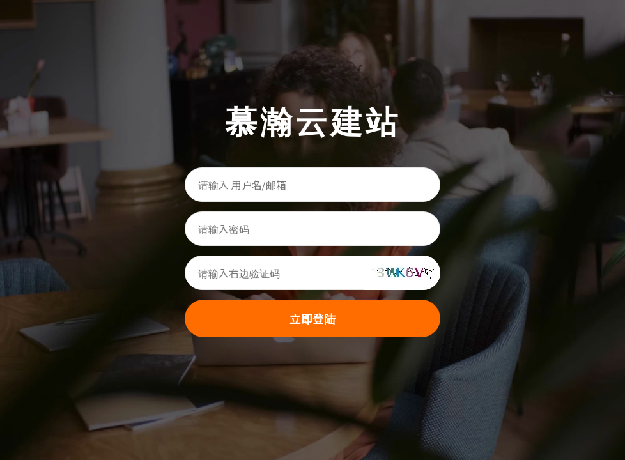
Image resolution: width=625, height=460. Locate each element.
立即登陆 (312, 318)
